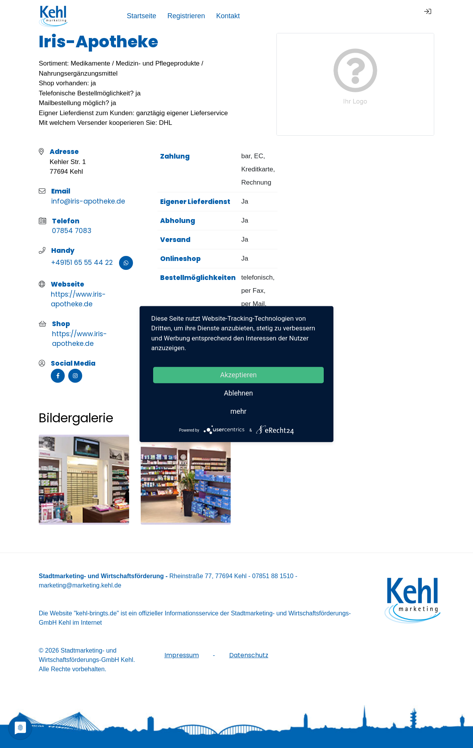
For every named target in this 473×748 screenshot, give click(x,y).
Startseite (304, 16)
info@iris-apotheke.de (88, 201)
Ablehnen (238, 393)
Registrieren (349, 16)
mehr (238, 411)
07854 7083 (71, 230)
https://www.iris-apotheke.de (78, 299)
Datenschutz (248, 655)
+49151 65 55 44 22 (82, 262)
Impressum (181, 655)
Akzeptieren (238, 375)
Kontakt (391, 16)
